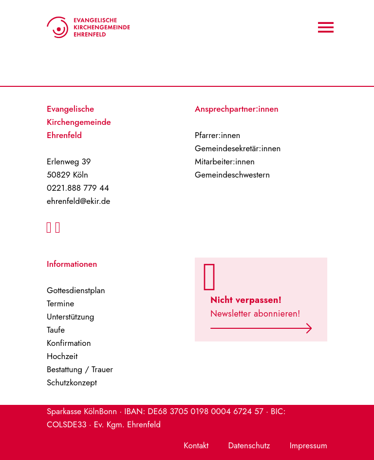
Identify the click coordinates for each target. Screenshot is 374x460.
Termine (60, 303)
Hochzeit (62, 356)
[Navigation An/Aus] (326, 27)
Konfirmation (69, 343)
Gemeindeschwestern (232, 174)
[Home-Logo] (88, 27)
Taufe (56, 330)
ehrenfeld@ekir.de (78, 201)
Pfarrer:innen (217, 135)
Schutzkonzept (72, 382)
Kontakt (196, 445)
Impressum (308, 445)
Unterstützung (70, 316)
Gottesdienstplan (76, 290)
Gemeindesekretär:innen (237, 148)
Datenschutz (249, 445)
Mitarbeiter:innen (225, 161)
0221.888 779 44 (78, 188)
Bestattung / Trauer (80, 369)
